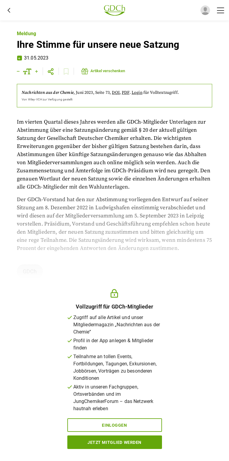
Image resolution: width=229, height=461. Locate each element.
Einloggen (114, 425)
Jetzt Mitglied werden (114, 442)
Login (137, 92)
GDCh (30, 271)
